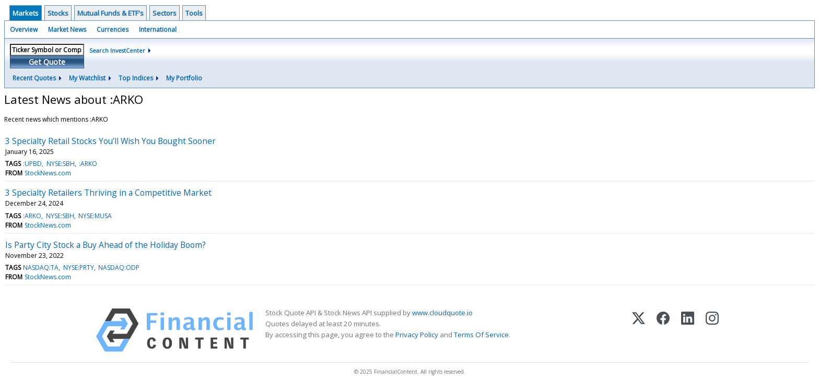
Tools (194, 13)
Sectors (165, 13)
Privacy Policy (416, 334)
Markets (26, 13)
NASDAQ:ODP (118, 267)
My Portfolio (184, 78)
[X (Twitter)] (638, 330)
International (158, 29)
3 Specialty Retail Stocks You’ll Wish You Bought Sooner (110, 141)
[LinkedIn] (687, 330)
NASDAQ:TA (40, 267)
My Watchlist (87, 78)
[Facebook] (663, 330)
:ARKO (88, 163)
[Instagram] (712, 330)
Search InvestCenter (117, 50)
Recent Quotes (34, 78)
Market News (67, 29)
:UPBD (32, 163)
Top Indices (136, 78)
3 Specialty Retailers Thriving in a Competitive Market (108, 192)
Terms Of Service (481, 334)
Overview (24, 29)
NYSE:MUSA (95, 215)
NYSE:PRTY (78, 267)
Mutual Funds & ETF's (110, 13)
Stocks (58, 13)
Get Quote (47, 62)
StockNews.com (48, 173)
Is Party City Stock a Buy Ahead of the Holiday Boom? (105, 245)
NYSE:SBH (60, 163)
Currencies (112, 29)
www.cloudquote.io (442, 312)
